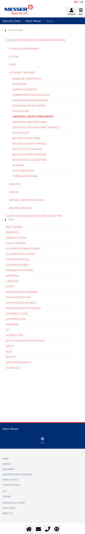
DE (81, 2)
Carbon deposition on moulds (31, 95)
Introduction (14, 335)
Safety (10, 346)
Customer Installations (20, 254)
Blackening (19, 84)
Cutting (14, 57)
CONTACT (7, 496)
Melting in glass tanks (26, 138)
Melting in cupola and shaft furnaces (36, 127)
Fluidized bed (20, 111)
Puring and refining (25, 176)
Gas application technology (23, 308)
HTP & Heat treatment (22, 72)
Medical (14, 192)
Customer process (17, 259)
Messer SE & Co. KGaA (14, 503)
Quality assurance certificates (25, 341)
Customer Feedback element (23, 248)
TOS (4, 491)
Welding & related (20, 208)
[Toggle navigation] (42, 440)
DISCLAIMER (8, 469)
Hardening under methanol (29, 122)
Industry (14, 184)
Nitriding (18, 165)
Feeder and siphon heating (29, 106)
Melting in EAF (20, 133)
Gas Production (16, 319)
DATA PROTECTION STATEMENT (17, 474)
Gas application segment (21, 303)
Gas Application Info (18, 297)
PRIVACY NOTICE (10, 480)
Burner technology (24, 89)
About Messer (33, 21)
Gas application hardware (22, 292)
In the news (9, 508)
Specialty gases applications (26, 200)
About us (8, 513)
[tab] (42, 30)
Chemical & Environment (24, 49)
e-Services (12, 281)
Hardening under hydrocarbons (32, 116)
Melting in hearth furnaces (29, 144)
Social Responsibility (19, 362)
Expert (10, 286)
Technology (13, 368)
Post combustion (23, 171)
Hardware (12, 324)
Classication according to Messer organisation (35, 40)
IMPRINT (7, 464)
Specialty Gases (12, 21)
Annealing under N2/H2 (26, 79)
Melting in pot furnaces (27, 149)
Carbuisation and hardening (30, 100)
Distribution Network (19, 270)
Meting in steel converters (29, 160)
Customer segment (17, 265)
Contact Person (16, 243)
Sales (9, 351)
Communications (16, 238)
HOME (5, 459)
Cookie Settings (11, 485)
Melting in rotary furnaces (29, 154)
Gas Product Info (17, 313)
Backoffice (13, 232)
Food (12, 65)
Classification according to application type (34, 216)
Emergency (12, 276)
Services (11, 357)
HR (7, 330)
